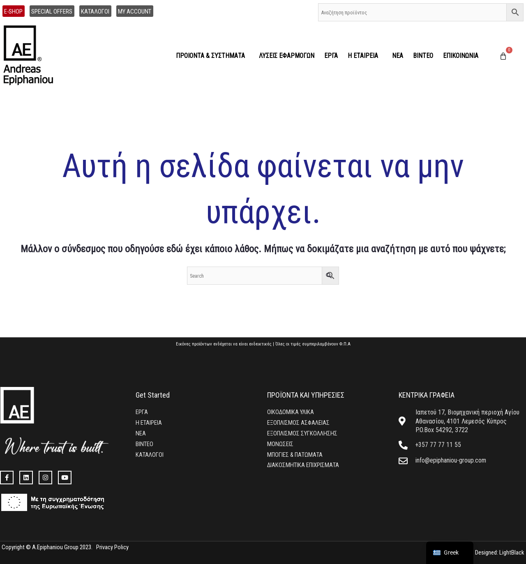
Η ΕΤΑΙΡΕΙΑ (365, 56)
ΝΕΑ (397, 56)
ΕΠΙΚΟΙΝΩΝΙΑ (460, 56)
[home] (32, 56)
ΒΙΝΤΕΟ (423, 56)
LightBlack (511, 552)
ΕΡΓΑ (331, 56)
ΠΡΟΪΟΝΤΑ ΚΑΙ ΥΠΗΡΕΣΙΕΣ (305, 395)
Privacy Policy (112, 547)
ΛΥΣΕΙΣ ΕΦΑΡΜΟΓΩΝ (286, 56)
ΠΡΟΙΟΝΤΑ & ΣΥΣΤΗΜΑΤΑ (212, 56)
